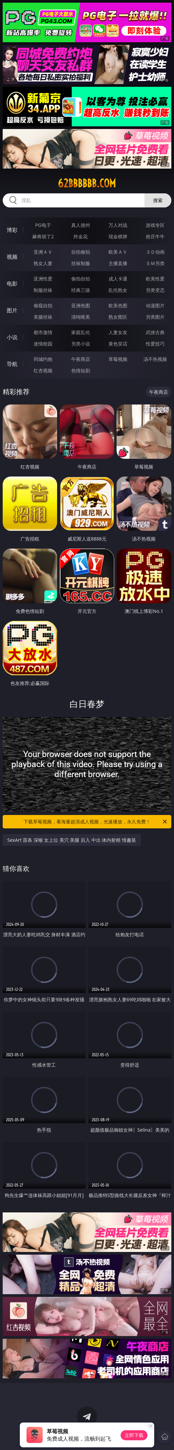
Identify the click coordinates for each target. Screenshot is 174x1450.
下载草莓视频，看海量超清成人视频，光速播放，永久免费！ (96, 822)
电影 (12, 283)
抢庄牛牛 (155, 236)
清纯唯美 (80, 317)
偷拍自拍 (80, 278)
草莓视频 (117, 359)
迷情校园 (43, 343)
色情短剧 (80, 370)
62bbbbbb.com (87, 183)
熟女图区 (117, 317)
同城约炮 (43, 359)
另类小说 (80, 343)
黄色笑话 (117, 343)
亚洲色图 (80, 305)
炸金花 (81, 236)
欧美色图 (117, 305)
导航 (12, 364)
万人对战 (117, 225)
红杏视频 (43, 370)
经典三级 (80, 290)
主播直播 (117, 263)
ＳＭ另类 (155, 263)
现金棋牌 (117, 236)
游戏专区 (155, 225)
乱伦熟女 (117, 290)
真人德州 (80, 225)
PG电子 (43, 225)
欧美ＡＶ (117, 252)
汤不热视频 (155, 359)
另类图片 (155, 317)
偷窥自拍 (43, 305)
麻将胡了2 (43, 236)
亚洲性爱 (43, 278)
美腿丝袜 (43, 317)
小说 (12, 337)
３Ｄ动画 (155, 252)
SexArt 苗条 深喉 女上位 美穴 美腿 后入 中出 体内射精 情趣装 (71, 840)
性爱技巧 (155, 343)
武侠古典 (155, 332)
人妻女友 (117, 332)
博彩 (12, 230)
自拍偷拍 (80, 252)
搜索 (158, 200)
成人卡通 (117, 278)
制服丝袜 (43, 290)
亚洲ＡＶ (43, 252)
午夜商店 (80, 359)
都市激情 (43, 332)
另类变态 (155, 290)
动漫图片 (155, 305)
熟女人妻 (43, 263)
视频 (12, 256)
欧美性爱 (155, 278)
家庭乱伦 (80, 332)
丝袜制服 (80, 263)
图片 (12, 310)
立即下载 (134, 1435)
